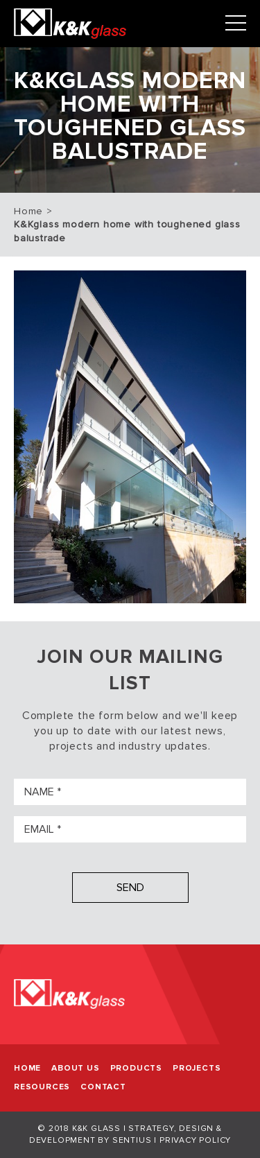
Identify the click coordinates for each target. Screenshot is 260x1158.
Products (136, 1068)
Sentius (132, 1140)
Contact (103, 1087)
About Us (75, 1068)
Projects (196, 1068)
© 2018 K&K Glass (79, 1128)
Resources (42, 1087)
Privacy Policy (195, 1140)
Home (28, 211)
